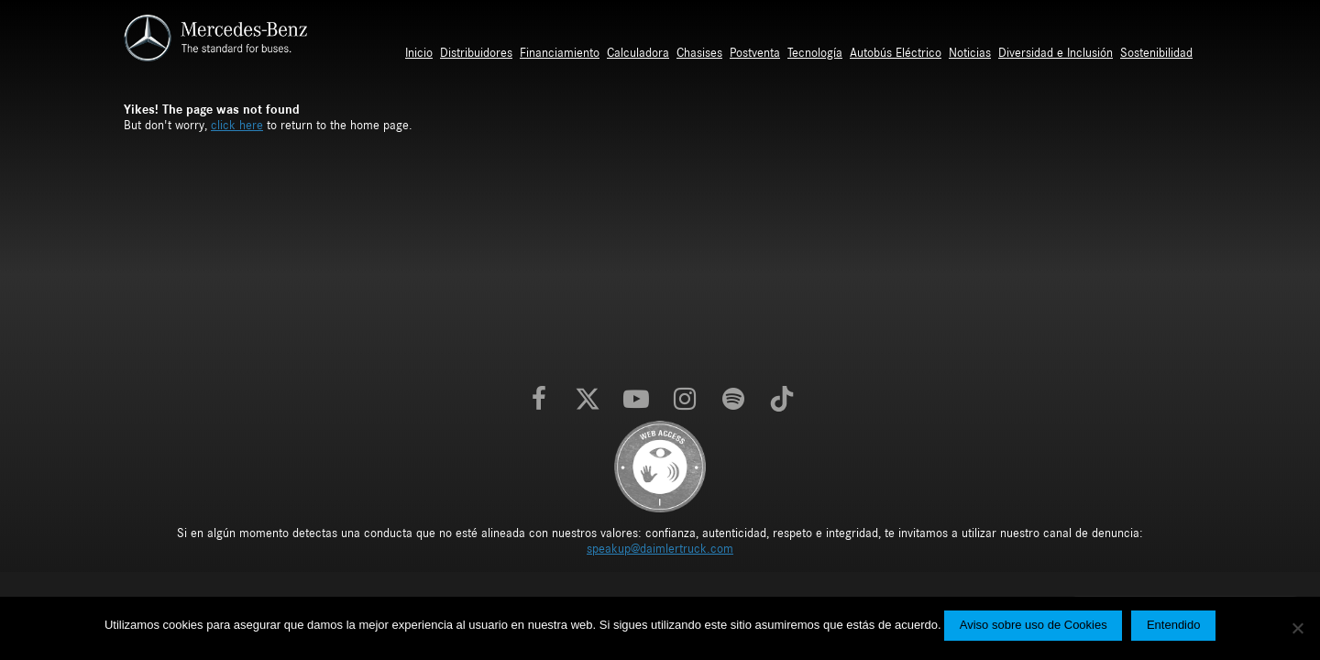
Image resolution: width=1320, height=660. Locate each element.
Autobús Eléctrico (895, 53)
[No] (1297, 628)
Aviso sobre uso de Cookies (1033, 625)
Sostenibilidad (1156, 53)
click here (237, 125)
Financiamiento (560, 53)
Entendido (1174, 625)
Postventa (755, 53)
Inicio (419, 53)
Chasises (699, 53)
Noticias (970, 53)
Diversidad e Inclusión (1055, 53)
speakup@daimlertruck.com (660, 549)
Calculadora (638, 53)
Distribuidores (476, 53)
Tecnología (814, 53)
